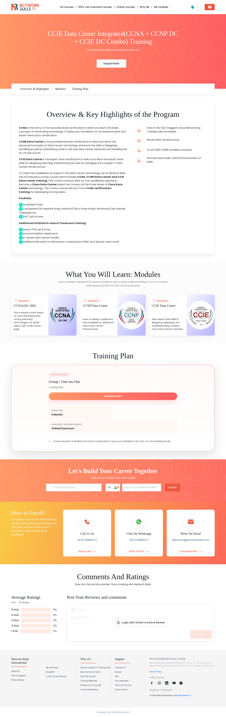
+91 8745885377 (87, 540)
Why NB (144, 7)
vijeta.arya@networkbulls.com (190, 540)
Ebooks (118, 672)
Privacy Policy (121, 689)
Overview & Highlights (34, 88)
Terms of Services (123, 685)
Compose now (190, 551)
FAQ (116, 676)
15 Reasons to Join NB (90, 685)
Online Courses (125, 7)
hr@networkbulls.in (182, 695)
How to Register (18, 675)
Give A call (87, 551)
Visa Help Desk (122, 680)
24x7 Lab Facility (88, 676)
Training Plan (80, 88)
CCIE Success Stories (56, 676)
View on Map (155, 671)
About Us (15, 671)
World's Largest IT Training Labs (95, 667)
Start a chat (139, 551)
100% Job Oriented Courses (95, 7)
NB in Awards (52, 667)
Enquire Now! (111, 63)
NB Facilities (161, 7)
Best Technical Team (90, 672)
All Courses (67, 7)
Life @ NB (50, 672)
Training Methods (88, 680)
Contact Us (120, 667)
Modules (60, 88)
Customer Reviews (89, 689)
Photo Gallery (17, 680)
